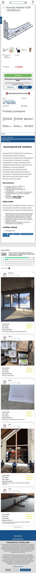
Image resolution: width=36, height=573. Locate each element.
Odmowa (8, 570)
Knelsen (10, 234)
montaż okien (6, 235)
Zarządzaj (15, 570)
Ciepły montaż (16, 234)
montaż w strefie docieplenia (26, 234)
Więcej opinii (18, 527)
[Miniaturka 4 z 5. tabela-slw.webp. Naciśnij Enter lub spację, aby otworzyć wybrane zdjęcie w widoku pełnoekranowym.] (24, 50)
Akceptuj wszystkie (25, 570)
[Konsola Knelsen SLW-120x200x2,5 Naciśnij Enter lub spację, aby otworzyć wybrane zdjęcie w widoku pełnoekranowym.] (18, 30)
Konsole (5, 234)
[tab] (18, 133)
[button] (10, 2)
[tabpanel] (18, 191)
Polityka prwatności (18, 566)
